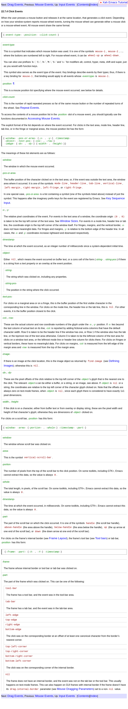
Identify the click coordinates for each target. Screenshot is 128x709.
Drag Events (15, 4)
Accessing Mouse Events (44, 117)
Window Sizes (69, 221)
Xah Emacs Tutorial (115, 2)
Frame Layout (58, 535)
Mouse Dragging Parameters (75, 692)
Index (93, 4)
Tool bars (101, 535)
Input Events (67, 4)
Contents (83, 4)
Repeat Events (29, 107)
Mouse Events (44, 4)
